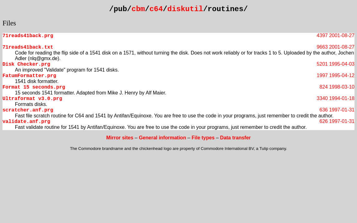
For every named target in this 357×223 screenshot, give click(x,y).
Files (9, 23)
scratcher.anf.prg (27, 110)
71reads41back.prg (27, 36)
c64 (156, 9)
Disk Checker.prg (26, 64)
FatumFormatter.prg (29, 76)
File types (203, 137)
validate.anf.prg (26, 122)
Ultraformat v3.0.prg (32, 99)
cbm (138, 9)
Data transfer (235, 137)
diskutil (185, 9)
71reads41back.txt (27, 47)
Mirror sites (119, 137)
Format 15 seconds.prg (33, 87)
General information (162, 137)
